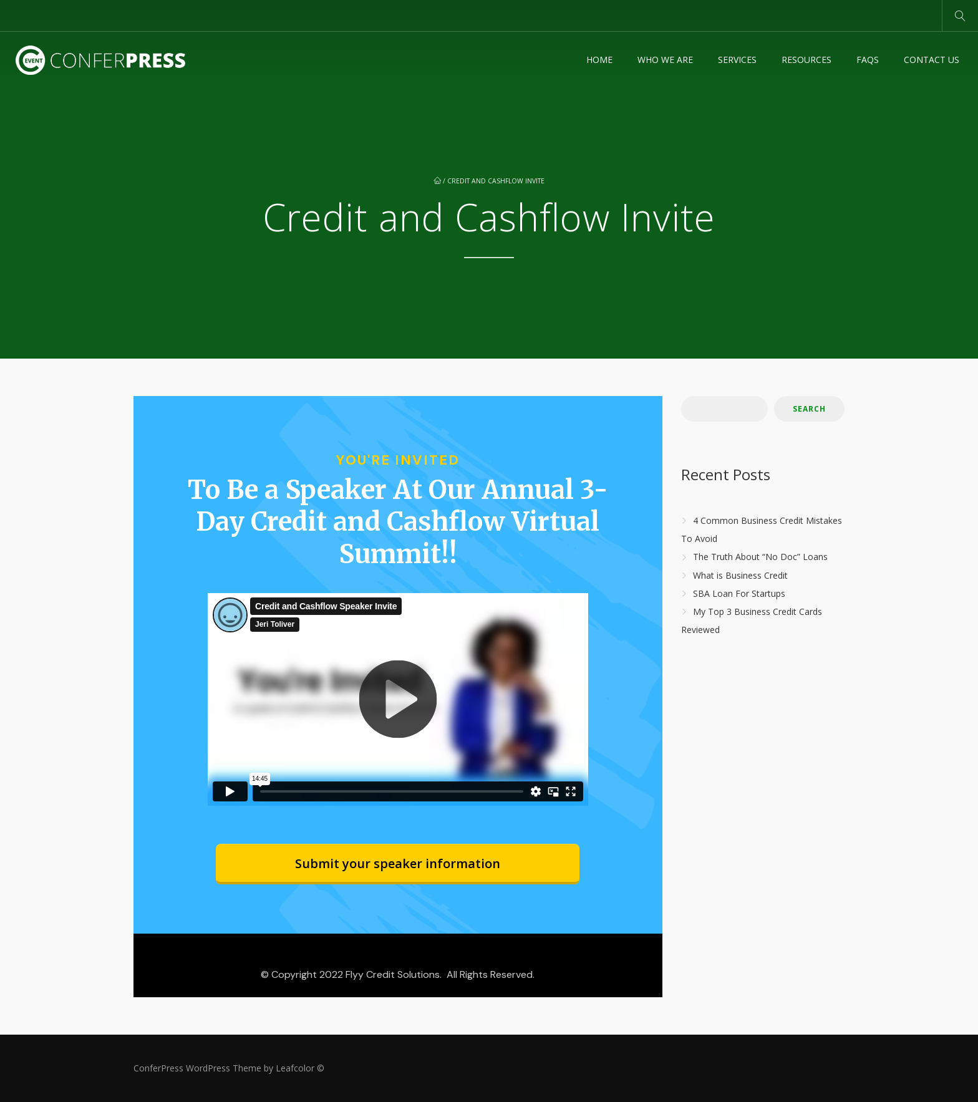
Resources (806, 59)
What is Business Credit (740, 575)
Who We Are (665, 59)
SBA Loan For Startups (739, 593)
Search (809, 409)
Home (599, 59)
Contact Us (931, 59)
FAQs (867, 59)
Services (737, 59)
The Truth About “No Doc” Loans (760, 557)
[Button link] (397, 864)
